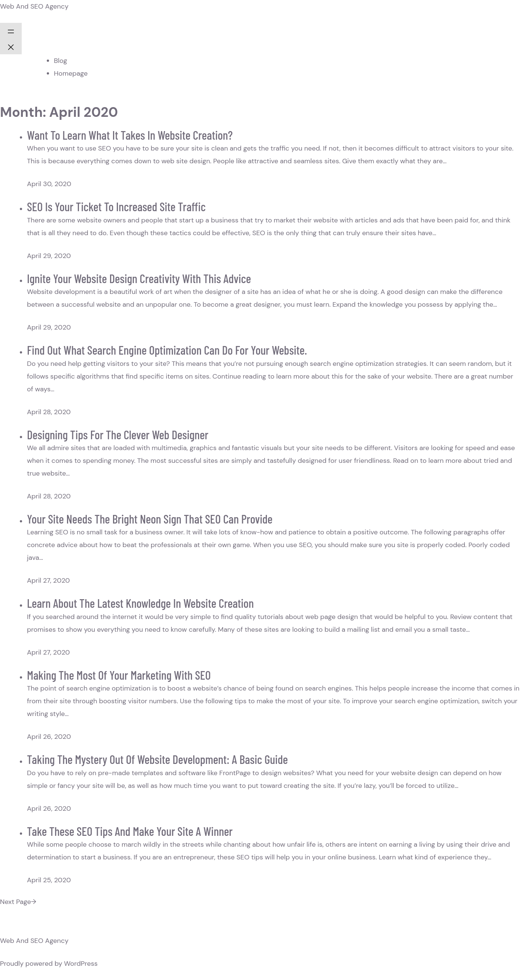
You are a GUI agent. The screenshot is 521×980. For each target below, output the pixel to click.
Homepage (71, 73)
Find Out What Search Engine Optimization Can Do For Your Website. (167, 350)
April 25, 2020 (49, 880)
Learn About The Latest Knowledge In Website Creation (140, 603)
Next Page (18, 901)
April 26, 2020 (49, 736)
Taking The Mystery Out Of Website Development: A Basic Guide (157, 759)
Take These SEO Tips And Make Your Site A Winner (130, 831)
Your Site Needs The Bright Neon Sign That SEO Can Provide (149, 519)
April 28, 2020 (49, 411)
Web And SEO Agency (34, 6)
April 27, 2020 (48, 580)
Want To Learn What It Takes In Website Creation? (130, 135)
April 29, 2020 (49, 255)
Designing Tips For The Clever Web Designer (117, 434)
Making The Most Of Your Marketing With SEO (119, 675)
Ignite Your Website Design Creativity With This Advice (139, 278)
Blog (60, 60)
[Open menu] (11, 31)
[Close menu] (11, 46)
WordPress (81, 963)
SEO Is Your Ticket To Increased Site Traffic (116, 206)
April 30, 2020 (49, 183)
